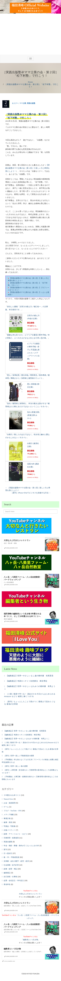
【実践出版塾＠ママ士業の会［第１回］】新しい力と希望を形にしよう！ (27, 168)
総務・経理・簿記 (10, 869)
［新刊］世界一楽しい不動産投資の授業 (19, 756)
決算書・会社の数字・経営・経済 (16, 861)
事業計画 (7, 818)
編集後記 (7, 873)
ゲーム (6, 807)
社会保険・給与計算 (11, 865)
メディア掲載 (9, 814)
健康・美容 (8, 822)
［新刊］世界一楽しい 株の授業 (16, 766)
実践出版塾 (31, 103)
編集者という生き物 (30, 940)
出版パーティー (9, 830)
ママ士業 (22, 103)
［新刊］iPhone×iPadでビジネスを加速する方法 (31, 493)
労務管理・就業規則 (11, 838)
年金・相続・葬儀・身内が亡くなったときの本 (21, 846)
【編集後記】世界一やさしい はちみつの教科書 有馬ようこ (27, 739)
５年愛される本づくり (12, 795)
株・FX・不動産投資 (11, 857)
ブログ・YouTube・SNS (12, 811)
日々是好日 (8, 853)
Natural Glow (8, 799)
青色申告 (7, 884)
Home (30, 82)
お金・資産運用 (9, 803)
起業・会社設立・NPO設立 (14, 880)
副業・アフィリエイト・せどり (15, 834)
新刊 (5, 849)
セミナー (15, 103)
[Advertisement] (30, 37)
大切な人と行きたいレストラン (30, 894)
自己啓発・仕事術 (10, 877)
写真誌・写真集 (9, 826)
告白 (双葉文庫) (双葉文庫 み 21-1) (33, 415)
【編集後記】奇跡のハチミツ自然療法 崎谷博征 (26, 681)
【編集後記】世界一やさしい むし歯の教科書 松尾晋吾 (29, 676)
